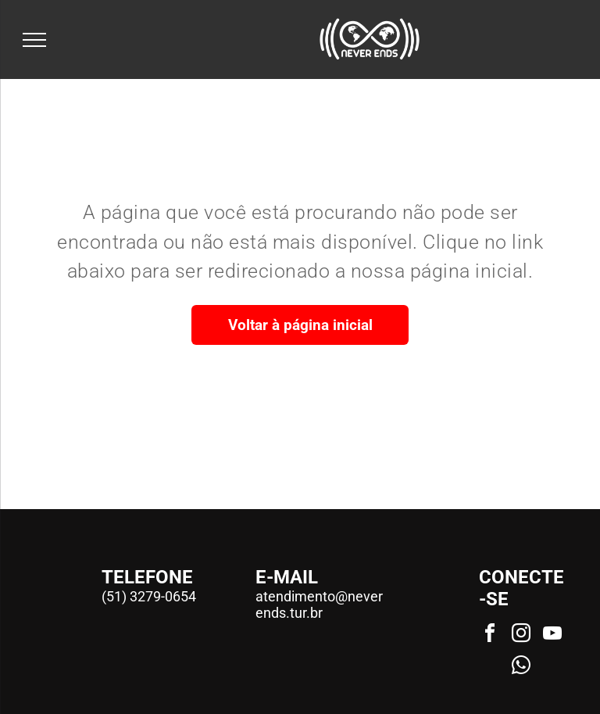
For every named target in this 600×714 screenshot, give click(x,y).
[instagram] (521, 635)
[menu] (34, 40)
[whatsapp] (521, 667)
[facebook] (490, 635)
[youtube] (552, 635)
